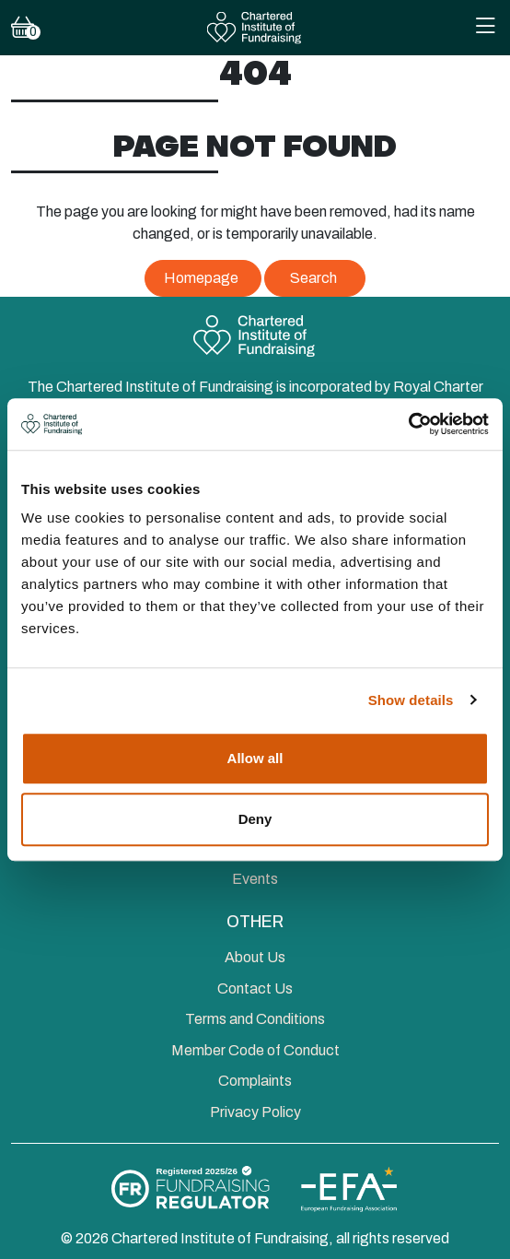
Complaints (255, 1080)
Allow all (255, 758)
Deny (255, 819)
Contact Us (255, 988)
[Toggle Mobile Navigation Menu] (485, 28)
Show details (411, 700)
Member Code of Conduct (255, 1050)
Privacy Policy (255, 1112)
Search (313, 278)
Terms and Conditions (255, 1019)
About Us (255, 957)
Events (255, 879)
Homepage (201, 278)
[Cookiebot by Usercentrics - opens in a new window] (408, 424)
